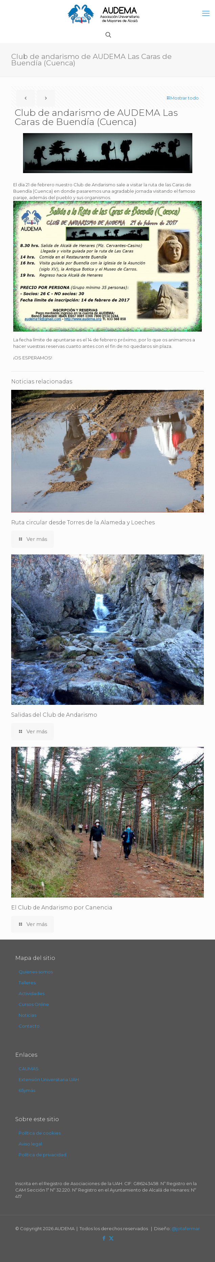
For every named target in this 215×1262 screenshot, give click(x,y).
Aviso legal (30, 1144)
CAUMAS (29, 1068)
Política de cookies (40, 1133)
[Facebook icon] (104, 1238)
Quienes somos (36, 971)
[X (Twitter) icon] (111, 1238)
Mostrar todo (182, 98)
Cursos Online (34, 1004)
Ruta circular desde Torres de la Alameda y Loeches (83, 522)
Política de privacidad (42, 1154)
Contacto (29, 1026)
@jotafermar (186, 1228)
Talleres (27, 982)
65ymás (27, 1090)
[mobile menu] (206, 13)
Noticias (27, 1015)
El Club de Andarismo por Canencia (61, 907)
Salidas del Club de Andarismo (54, 715)
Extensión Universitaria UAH (49, 1079)
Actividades (31, 993)
